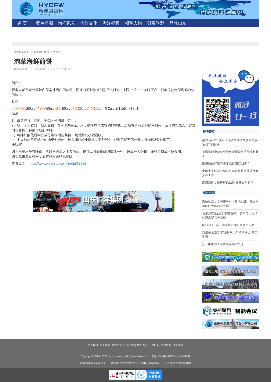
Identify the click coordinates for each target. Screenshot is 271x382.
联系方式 (117, 345)
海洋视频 (111, 23)
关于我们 (93, 345)
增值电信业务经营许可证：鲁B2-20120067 (135, 362)
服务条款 (105, 345)
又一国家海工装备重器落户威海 (223, 244)
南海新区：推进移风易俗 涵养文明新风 (227, 182)
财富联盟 (155, 23)
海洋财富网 (20, 52)
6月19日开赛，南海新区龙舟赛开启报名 (228, 225)
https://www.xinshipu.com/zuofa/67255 (57, 163)
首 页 (22, 23)
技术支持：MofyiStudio (178, 362)
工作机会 (154, 345)
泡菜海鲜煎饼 (38, 52)
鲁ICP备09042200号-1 (92, 362)
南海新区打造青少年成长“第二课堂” (225, 163)
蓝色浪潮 (44, 23)
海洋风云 (66, 23)
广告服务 (129, 345)
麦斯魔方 (178, 345)
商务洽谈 (142, 345)
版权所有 (166, 345)
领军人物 (133, 23)
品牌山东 (177, 23)
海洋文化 (88, 23)
